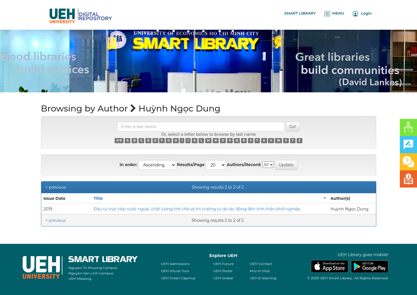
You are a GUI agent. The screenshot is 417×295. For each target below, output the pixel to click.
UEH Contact (261, 264)
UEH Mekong (79, 278)
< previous (56, 187)
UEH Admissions (175, 264)
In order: (128, 164)
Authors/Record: (244, 164)
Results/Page (191, 164)
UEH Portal (222, 271)
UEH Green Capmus (178, 278)
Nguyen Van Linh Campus (90, 273)
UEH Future (223, 264)
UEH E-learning (263, 278)
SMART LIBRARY (300, 13)
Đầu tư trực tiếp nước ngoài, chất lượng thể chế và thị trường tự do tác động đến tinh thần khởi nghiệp (197, 209)
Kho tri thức (260, 271)
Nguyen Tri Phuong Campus (93, 268)
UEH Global (223, 278)
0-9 (119, 140)
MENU (334, 13)
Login (362, 13)
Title (98, 198)
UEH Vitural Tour (175, 271)
